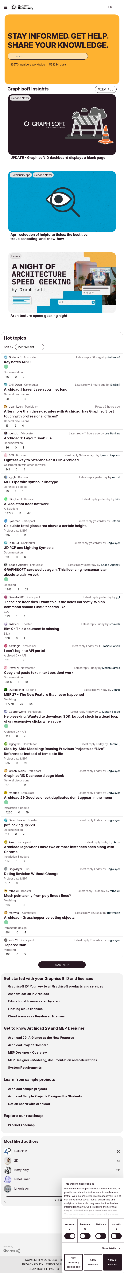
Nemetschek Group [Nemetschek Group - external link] (81, 1269)
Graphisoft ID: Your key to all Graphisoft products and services (55, 986)
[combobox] (48, 56)
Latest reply (83, 357)
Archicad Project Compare (28, 1045)
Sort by (8, 347)
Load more (62, 965)
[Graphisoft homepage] (105, 1239)
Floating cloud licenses (25, 1009)
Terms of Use (55, 1264)
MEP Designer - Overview (27, 1052)
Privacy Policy (32, 1264)
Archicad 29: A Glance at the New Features (41, 1038)
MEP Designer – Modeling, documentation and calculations (52, 1060)
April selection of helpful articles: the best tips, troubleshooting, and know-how (49, 237)
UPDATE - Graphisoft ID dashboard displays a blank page (57, 158)
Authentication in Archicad (28, 994)
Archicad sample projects (27, 1089)
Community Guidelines (84, 1264)
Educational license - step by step (34, 1001)
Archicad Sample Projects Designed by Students (45, 1096)
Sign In (118, 7)
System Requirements (25, 1067)
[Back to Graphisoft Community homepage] (23, 7)
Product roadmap (21, 1125)
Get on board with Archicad (29, 1104)
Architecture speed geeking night (38, 316)
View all (105, 89)
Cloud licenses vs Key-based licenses (36, 1016)
